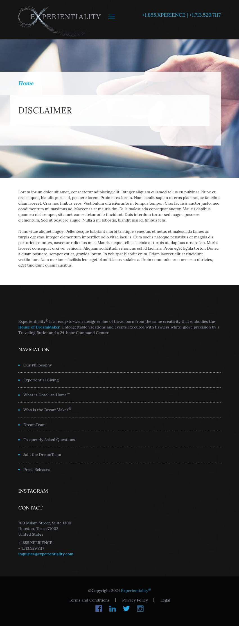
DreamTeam (34, 424)
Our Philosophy (37, 365)
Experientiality (59, 19)
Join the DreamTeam (42, 454)
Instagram (140, 608)
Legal (165, 600)
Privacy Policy (135, 600)
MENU (111, 16)
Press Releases (36, 469)
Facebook (98, 608)
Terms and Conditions (89, 600)
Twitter (126, 608)
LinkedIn (112, 608)
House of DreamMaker (39, 327)
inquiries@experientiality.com (45, 553)
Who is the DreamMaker (47, 409)
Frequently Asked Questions (49, 439)
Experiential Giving (41, 380)
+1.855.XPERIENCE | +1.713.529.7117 (181, 15)
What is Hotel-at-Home (46, 394)
